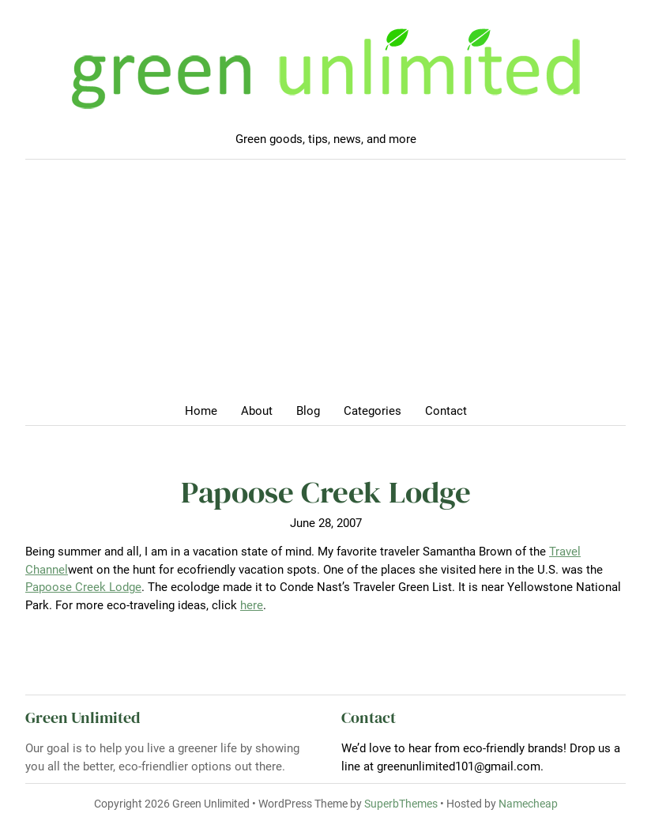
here (251, 605)
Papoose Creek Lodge (83, 587)
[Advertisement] (325, 286)
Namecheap (528, 803)
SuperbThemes (401, 803)
